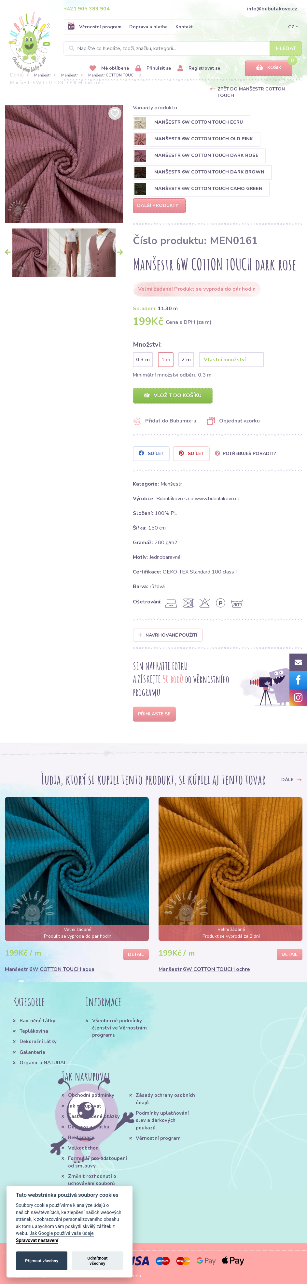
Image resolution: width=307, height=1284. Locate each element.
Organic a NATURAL (43, 1062)
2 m (186, 359)
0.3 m (143, 359)
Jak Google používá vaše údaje (62, 1233)
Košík (268, 67)
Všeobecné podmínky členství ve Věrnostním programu (119, 1028)
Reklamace (81, 1137)
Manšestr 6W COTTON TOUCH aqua (49, 969)
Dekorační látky (38, 1041)
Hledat (286, 48)
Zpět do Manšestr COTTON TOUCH (251, 92)
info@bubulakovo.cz (272, 8)
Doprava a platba (148, 27)
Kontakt (184, 27)
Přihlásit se (153, 68)
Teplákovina (34, 1031)
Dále (291, 780)
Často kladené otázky (94, 1116)
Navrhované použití (167, 635)
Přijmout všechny (41, 1260)
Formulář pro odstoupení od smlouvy (97, 1162)
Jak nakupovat (85, 1106)
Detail (136, 954)
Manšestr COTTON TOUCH (112, 75)
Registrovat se (198, 68)
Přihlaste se (154, 714)
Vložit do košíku (173, 395)
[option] (64, 164)
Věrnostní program (94, 26)
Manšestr (42, 75)
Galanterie (32, 1052)
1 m (165, 359)
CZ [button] (291, 27)
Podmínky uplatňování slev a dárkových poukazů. (162, 1120)
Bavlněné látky (37, 1020)
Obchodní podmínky (91, 1095)
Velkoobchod (83, 1148)
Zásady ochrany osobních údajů (165, 1099)
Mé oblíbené (109, 68)
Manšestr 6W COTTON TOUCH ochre (204, 969)
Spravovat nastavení (37, 1240)
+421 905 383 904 (86, 8)
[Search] (182, 48)
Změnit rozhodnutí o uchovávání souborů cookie (92, 1183)
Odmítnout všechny (97, 1261)
